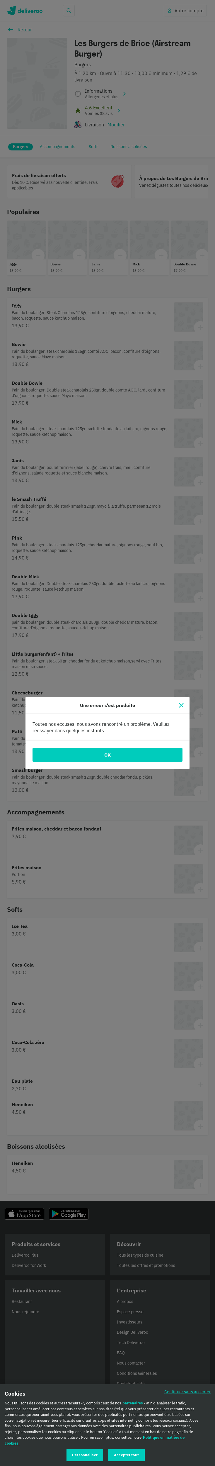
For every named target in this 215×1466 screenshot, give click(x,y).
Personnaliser (85, 1458)
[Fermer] (181, 705)
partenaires (132, 1406)
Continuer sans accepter (187, 1395)
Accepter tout (126, 1458)
